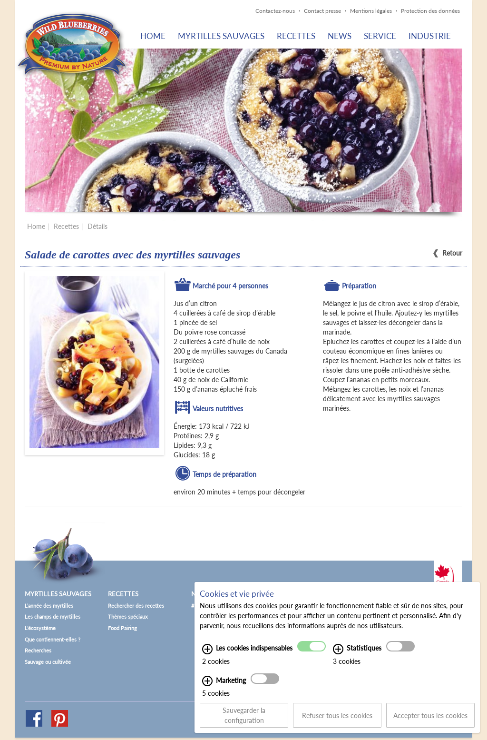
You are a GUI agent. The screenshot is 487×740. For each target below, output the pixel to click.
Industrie (430, 36)
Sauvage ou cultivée (48, 662)
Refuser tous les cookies (337, 721)
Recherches (38, 650)
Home (153, 36)
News (339, 36)
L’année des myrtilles (49, 605)
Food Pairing (122, 628)
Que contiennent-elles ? (52, 639)
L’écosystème (40, 628)
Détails (97, 226)
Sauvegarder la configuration (244, 721)
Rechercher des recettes (136, 605)
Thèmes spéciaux (127, 616)
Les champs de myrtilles (52, 616)
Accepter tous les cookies (430, 721)
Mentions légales (371, 10)
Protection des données (430, 10)
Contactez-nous (275, 10)
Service (380, 36)
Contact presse (322, 10)
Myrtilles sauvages (221, 36)
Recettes (296, 36)
